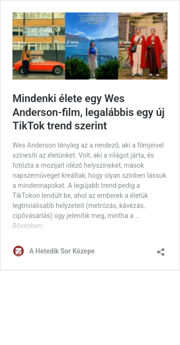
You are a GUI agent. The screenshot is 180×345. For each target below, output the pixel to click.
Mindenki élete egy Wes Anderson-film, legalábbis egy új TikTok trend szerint (88, 112)
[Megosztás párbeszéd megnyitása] (161, 249)
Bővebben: (28, 226)
